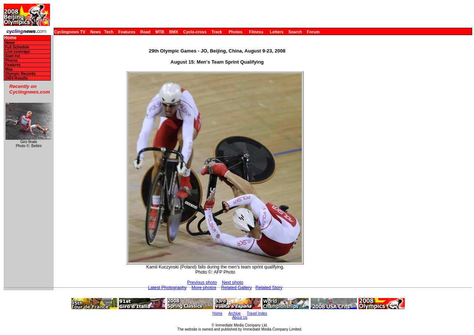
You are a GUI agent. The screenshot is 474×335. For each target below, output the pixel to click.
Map (9, 69)
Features (127, 32)
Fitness (256, 32)
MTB (160, 32)
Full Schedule (17, 47)
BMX (173, 32)
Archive (234, 313)
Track (216, 32)
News (95, 32)
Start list (12, 56)
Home (10, 37)
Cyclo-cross (195, 32)
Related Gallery (236, 287)
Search (295, 32)
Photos (235, 32)
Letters (277, 32)
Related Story (269, 287)
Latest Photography (167, 287)
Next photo (232, 282)
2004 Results (16, 78)
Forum (313, 32)
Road (145, 32)
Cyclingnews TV (69, 32)
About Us (239, 317)
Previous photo (202, 282)
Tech (108, 32)
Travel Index (257, 313)
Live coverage (17, 52)
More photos (203, 287)
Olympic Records (20, 74)
